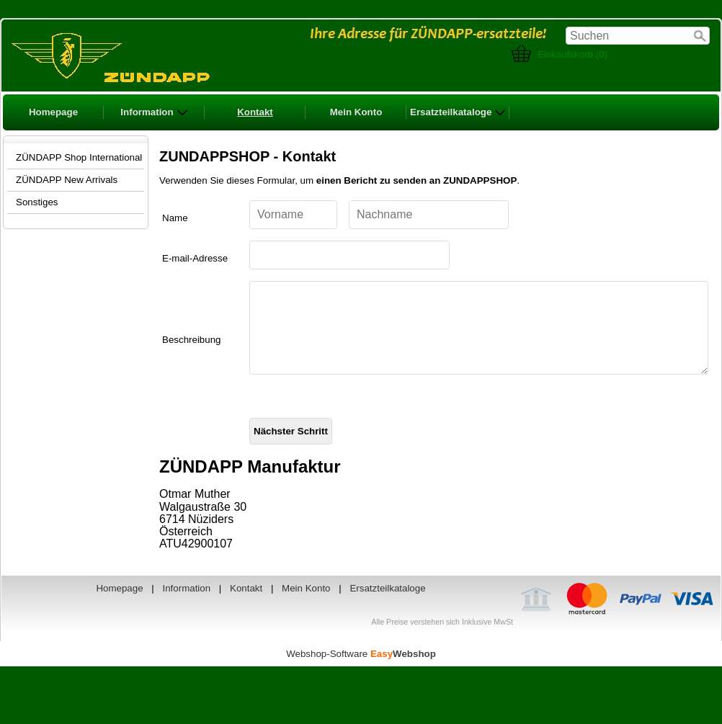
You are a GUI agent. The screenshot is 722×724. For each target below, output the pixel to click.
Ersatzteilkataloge (458, 112)
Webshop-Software (361, 671)
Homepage (53, 112)
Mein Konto (356, 112)
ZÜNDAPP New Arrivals (66, 179)
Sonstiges (37, 202)
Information (153, 112)
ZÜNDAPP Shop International (79, 157)
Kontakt (255, 112)
